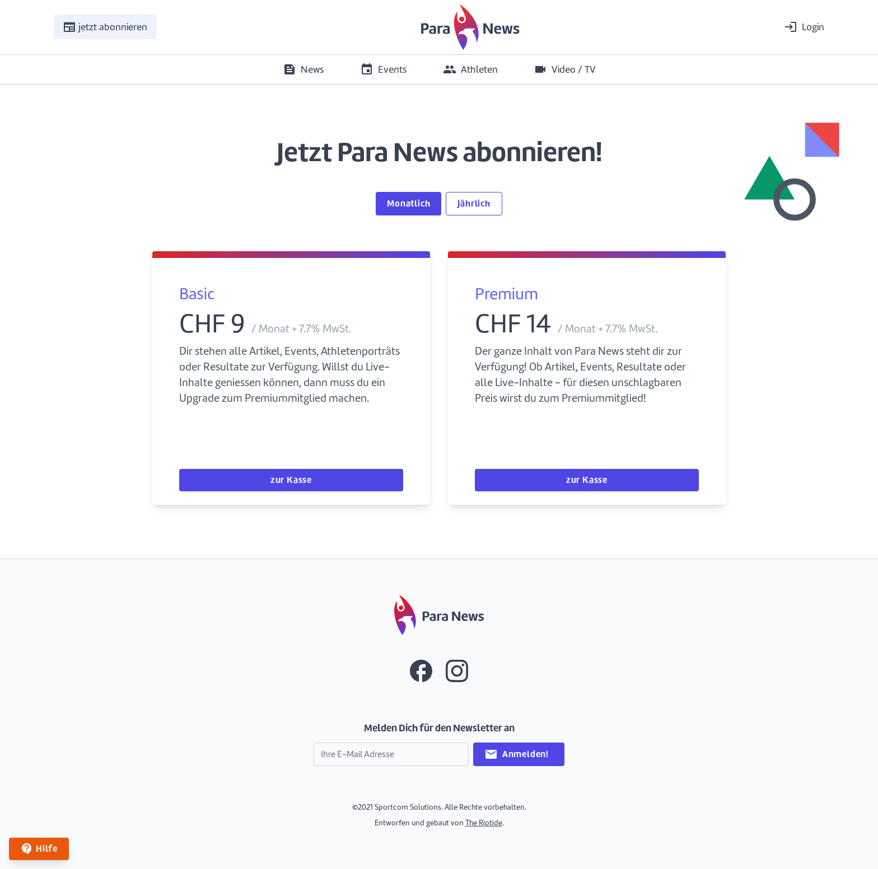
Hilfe (39, 849)
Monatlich (408, 203)
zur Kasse (291, 480)
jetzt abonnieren (105, 27)
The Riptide (483, 823)
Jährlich (473, 203)
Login (804, 27)
